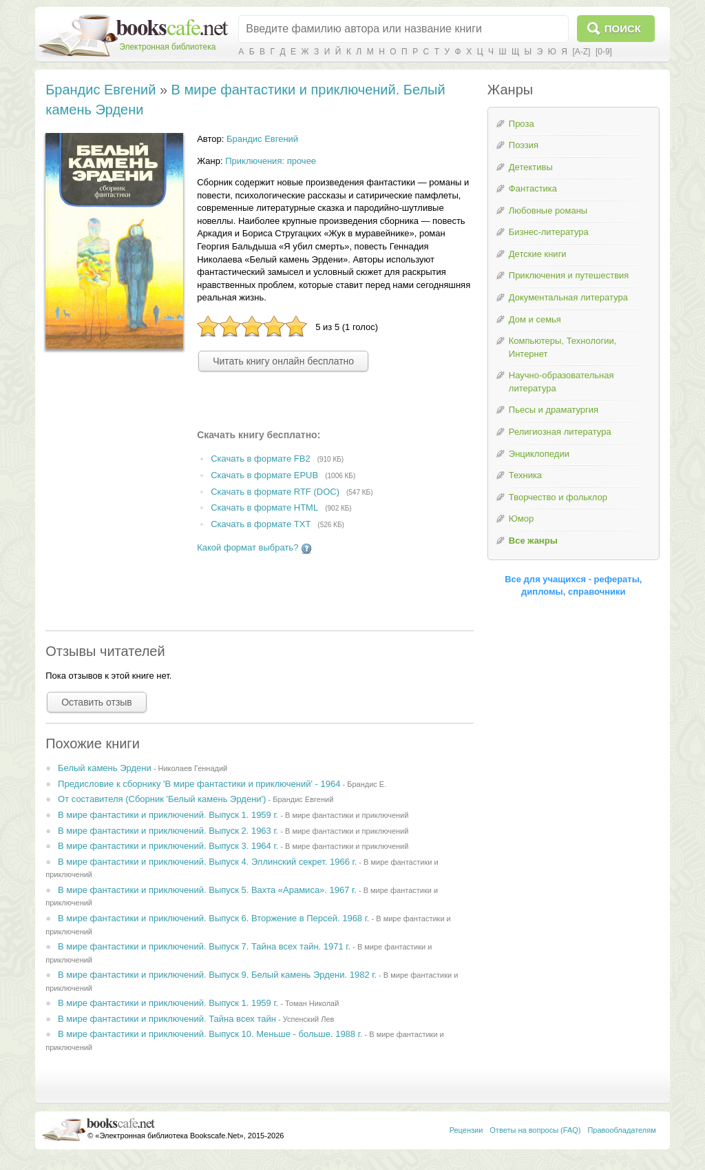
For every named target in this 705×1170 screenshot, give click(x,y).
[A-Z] (581, 52)
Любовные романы (548, 210)
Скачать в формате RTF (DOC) (275, 491)
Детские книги (538, 254)
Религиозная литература (560, 432)
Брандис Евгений (100, 89)
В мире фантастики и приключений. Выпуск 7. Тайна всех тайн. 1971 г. (204, 946)
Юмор (521, 518)
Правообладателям (621, 1130)
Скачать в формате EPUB (264, 475)
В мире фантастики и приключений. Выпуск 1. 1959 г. (168, 815)
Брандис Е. (366, 784)
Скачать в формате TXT (261, 525)
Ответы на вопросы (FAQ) (535, 1130)
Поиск (622, 28)
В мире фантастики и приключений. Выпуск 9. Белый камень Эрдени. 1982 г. (217, 974)
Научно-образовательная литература (561, 381)
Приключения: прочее (270, 161)
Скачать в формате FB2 (260, 458)
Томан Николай (312, 1003)
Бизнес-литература (549, 232)
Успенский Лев (309, 1019)
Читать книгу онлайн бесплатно (283, 361)
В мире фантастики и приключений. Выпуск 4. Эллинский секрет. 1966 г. (207, 861)
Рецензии (466, 1130)
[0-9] (604, 52)
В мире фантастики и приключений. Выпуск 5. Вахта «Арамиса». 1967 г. (207, 890)
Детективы (531, 167)
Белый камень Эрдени (104, 768)
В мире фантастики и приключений (346, 815)
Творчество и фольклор (558, 497)
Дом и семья (535, 319)
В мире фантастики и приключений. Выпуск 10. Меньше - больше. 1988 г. (210, 1034)
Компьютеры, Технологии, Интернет (562, 347)
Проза (521, 124)
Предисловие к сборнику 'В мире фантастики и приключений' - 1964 (199, 784)
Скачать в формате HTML (264, 508)
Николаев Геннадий (192, 768)
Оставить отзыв (96, 702)
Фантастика (533, 188)
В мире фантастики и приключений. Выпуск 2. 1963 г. (168, 830)
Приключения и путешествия (569, 275)
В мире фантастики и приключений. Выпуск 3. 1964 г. (168, 846)
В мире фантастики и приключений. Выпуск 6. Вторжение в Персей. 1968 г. (213, 918)
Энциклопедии (539, 454)
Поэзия (523, 145)
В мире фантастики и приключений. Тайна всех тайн (167, 1019)
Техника (525, 475)
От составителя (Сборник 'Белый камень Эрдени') (162, 799)
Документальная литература (568, 297)
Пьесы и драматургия (553, 409)
